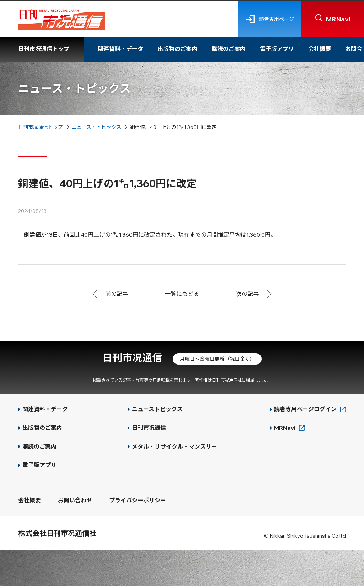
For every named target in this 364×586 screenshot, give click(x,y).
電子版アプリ (277, 48)
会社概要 (319, 48)
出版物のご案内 (177, 48)
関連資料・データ (120, 48)
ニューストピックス (157, 409)
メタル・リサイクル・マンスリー (174, 446)
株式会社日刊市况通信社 (57, 533)
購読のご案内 (229, 48)
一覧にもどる (182, 293)
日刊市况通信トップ (43, 48)
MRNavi (284, 427)
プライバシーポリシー (137, 500)
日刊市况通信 (132, 357)
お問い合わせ (75, 500)
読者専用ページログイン (305, 409)
